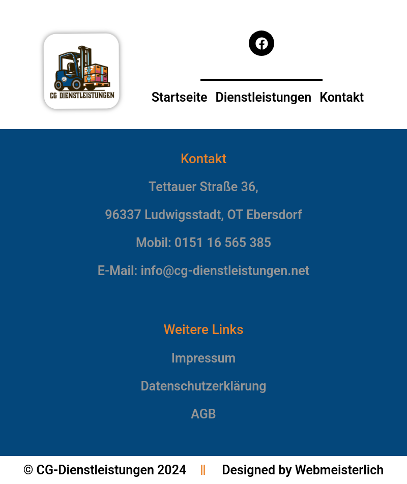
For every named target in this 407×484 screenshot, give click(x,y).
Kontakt (341, 97)
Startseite (180, 97)
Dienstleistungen (263, 97)
